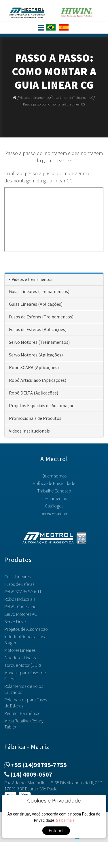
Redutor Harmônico (22, 713)
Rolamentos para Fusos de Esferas (25, 703)
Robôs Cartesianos (21, 606)
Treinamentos (54, 498)
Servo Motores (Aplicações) (36, 355)
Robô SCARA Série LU (23, 591)
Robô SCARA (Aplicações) (34, 367)
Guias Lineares (17, 576)
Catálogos (54, 506)
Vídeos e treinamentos (34, 97)
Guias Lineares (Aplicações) (35, 304)
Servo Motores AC (20, 614)
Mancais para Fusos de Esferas (25, 675)
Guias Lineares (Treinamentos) (72, 97)
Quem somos (54, 476)
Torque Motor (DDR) (22, 665)
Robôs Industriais (19, 599)
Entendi (56, 830)
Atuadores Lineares (21, 657)
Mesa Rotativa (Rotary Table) (23, 724)
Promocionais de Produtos (35, 418)
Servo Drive (15, 621)
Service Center (54, 513)
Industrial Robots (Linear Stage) (26, 639)
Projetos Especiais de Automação (42, 405)
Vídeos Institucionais (29, 431)
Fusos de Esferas (19, 584)
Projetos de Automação (26, 629)
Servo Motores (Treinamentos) (39, 342)
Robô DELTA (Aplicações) (33, 393)
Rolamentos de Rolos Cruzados (23, 689)
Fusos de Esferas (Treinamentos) (41, 317)
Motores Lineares (19, 650)
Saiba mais (65, 820)
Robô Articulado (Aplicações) (37, 380)
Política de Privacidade (54, 483)
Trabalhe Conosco (54, 491)
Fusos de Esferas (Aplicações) (38, 329)
